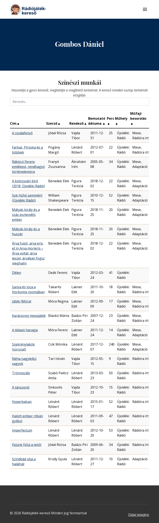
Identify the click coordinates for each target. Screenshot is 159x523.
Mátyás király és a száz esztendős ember (26, 214)
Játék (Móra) (21, 301)
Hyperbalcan (22, 401)
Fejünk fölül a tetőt (26, 444)
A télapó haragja (25, 330)
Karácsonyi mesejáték (29, 315)
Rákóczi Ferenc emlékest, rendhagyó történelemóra (28, 166)
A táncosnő (20, 387)
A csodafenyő (22, 133)
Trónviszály (21, 373)
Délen (16, 272)
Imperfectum (22, 430)
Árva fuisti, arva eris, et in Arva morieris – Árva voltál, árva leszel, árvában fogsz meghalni (28, 253)
